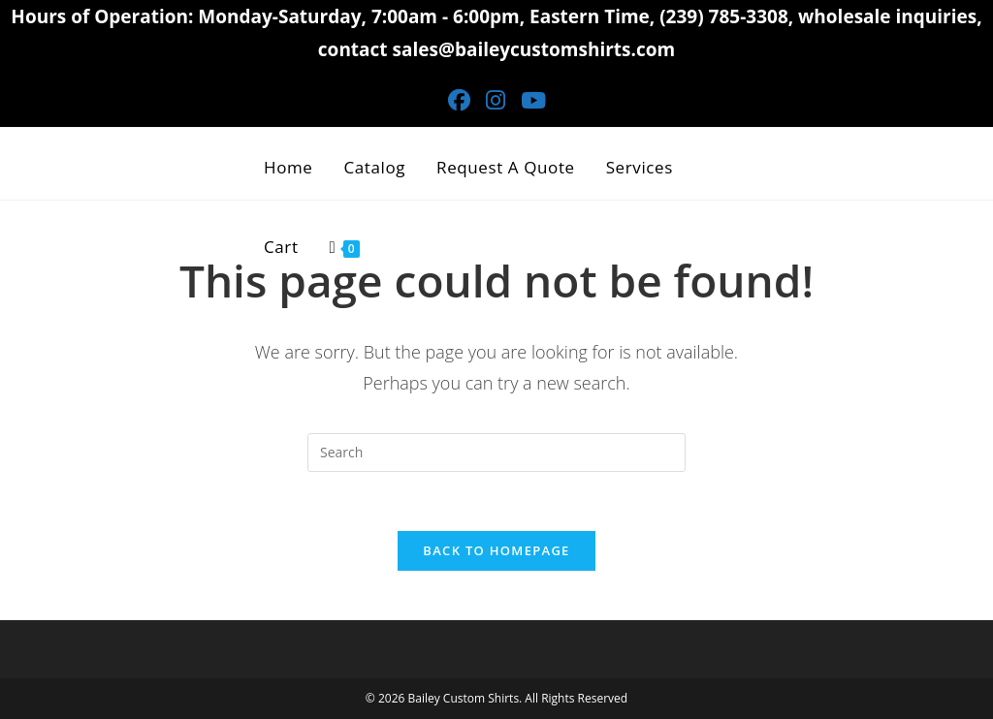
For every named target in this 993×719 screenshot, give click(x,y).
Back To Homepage (496, 550)
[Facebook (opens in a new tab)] (459, 100)
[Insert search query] (496, 452)
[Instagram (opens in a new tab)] (495, 100)
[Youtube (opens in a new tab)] (533, 100)
